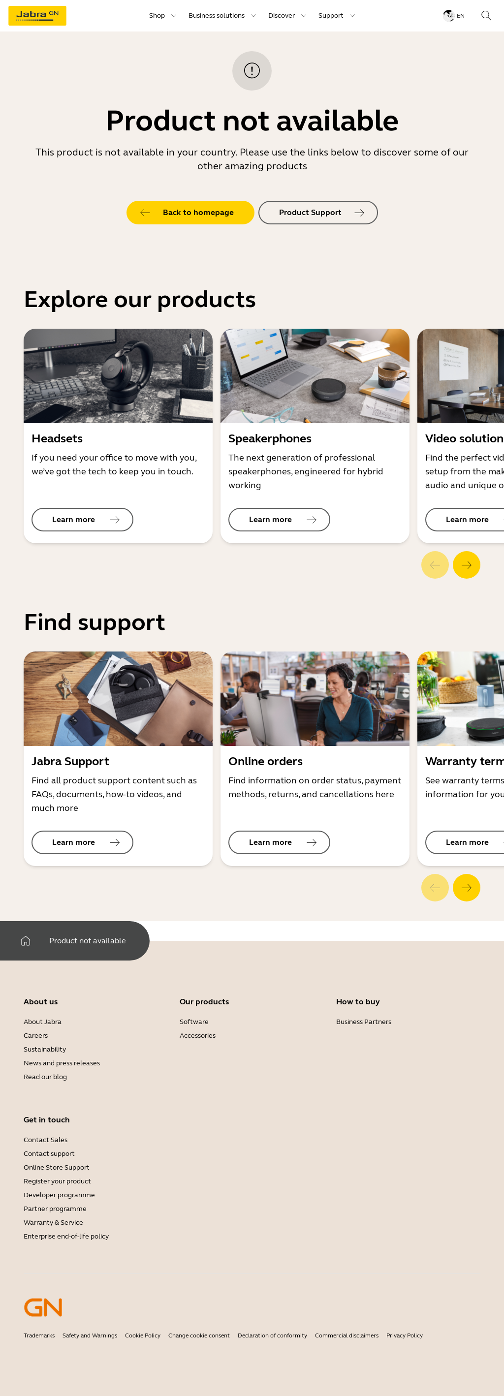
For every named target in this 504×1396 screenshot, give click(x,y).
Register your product (57, 1181)
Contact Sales (45, 1140)
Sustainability (45, 1049)
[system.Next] (466, 565)
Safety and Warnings (90, 1335)
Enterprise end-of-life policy (66, 1236)
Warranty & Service (53, 1222)
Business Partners (363, 1022)
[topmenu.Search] (486, 16)
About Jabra (43, 1022)
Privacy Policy (404, 1335)
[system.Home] (25, 941)
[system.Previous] (435, 565)
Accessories (198, 1035)
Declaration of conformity (272, 1335)
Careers (36, 1035)
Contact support (49, 1153)
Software (194, 1022)
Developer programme (59, 1195)
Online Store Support (57, 1167)
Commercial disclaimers (346, 1335)
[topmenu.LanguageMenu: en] (454, 16)
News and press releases (62, 1063)
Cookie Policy (142, 1335)
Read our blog (45, 1077)
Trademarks (39, 1335)
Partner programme (55, 1209)
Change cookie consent (199, 1335)
